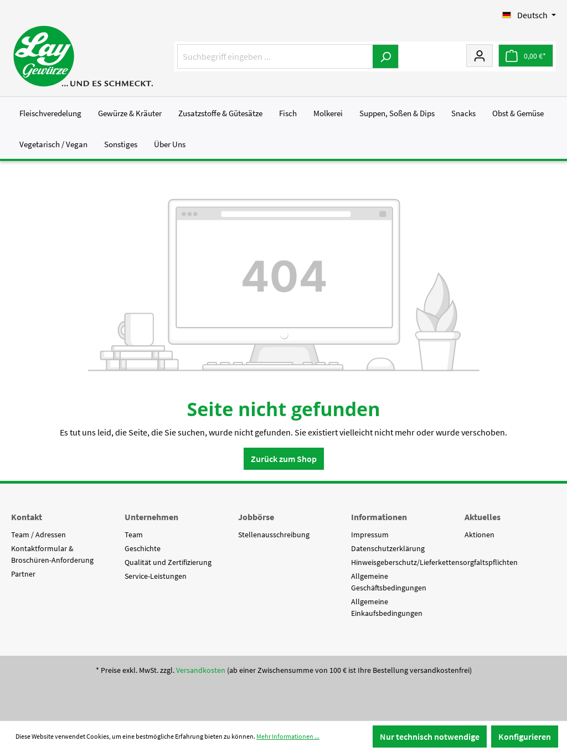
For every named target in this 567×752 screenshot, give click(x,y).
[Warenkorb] (526, 55)
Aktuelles (483, 516)
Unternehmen (151, 516)
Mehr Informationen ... (287, 736)
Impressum (370, 535)
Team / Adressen (38, 535)
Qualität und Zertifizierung (168, 562)
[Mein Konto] (479, 55)
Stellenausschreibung (274, 535)
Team (134, 535)
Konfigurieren (524, 736)
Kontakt (26, 516)
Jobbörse (256, 516)
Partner (23, 574)
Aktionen (479, 535)
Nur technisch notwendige (430, 736)
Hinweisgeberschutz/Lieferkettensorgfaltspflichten (434, 562)
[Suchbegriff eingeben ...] (275, 56)
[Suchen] (386, 56)
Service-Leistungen (156, 576)
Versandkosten (200, 670)
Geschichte (143, 548)
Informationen (379, 516)
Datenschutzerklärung (388, 548)
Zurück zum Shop (284, 458)
